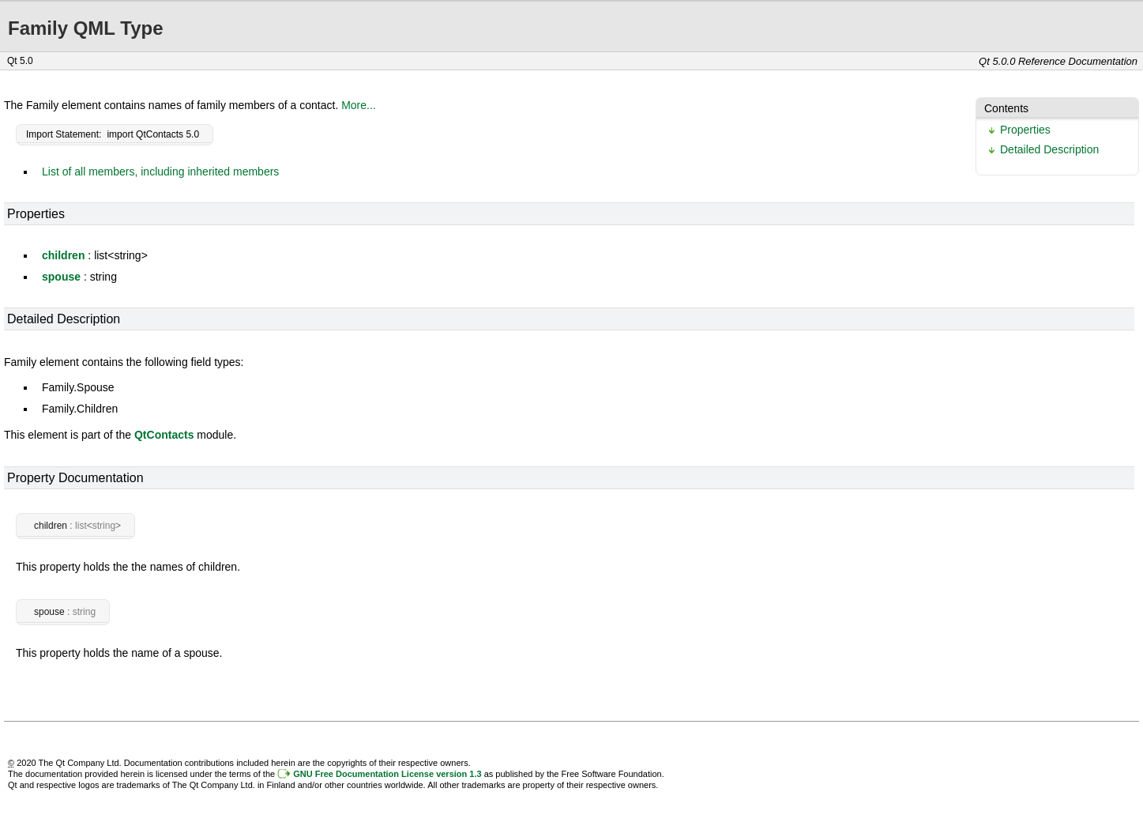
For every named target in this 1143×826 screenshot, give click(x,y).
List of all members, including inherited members (160, 171)
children (63, 255)
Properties (1025, 129)
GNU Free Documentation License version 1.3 (387, 774)
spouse (61, 276)
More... (358, 105)
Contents (1006, 108)
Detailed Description (1049, 149)
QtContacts (164, 434)
